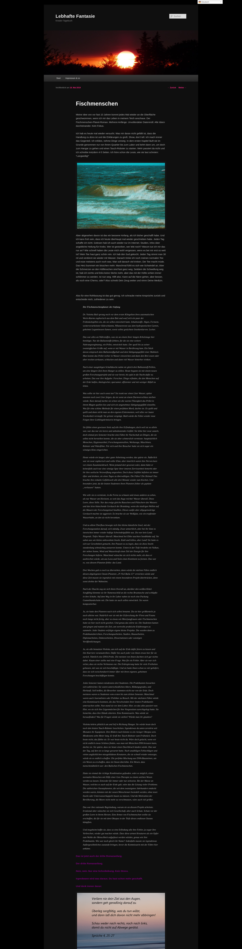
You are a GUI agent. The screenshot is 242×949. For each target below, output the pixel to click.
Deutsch (203, 2)
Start (58, 78)
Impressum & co (72, 78)
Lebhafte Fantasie (75, 16)
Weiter (182, 88)
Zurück (172, 88)
